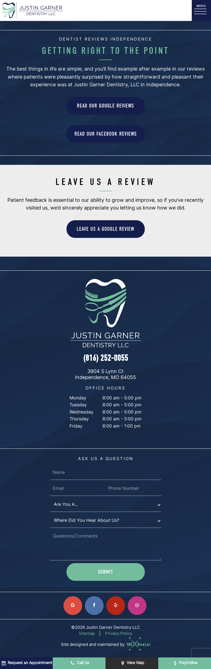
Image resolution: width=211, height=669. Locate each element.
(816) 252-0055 (105, 358)
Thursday (79, 419)
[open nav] (201, 11)
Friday (76, 426)
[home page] (32, 10)
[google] (72, 605)
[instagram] (137, 605)
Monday (78, 398)
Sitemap (87, 634)
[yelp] (115, 605)
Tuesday (78, 405)
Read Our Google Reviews (105, 106)
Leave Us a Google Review (105, 229)
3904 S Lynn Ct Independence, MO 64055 (105, 374)
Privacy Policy (118, 634)
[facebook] (94, 605)
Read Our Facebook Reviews (105, 134)
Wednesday (81, 412)
